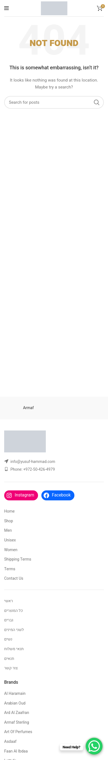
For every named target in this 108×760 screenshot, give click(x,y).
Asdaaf (10, 741)
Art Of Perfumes (18, 732)
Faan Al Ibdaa (16, 751)
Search (96, 102)
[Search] (54, 102)
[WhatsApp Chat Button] (94, 746)
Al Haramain (15, 693)
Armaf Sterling (16, 722)
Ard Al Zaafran (16, 713)
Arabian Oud (15, 703)
